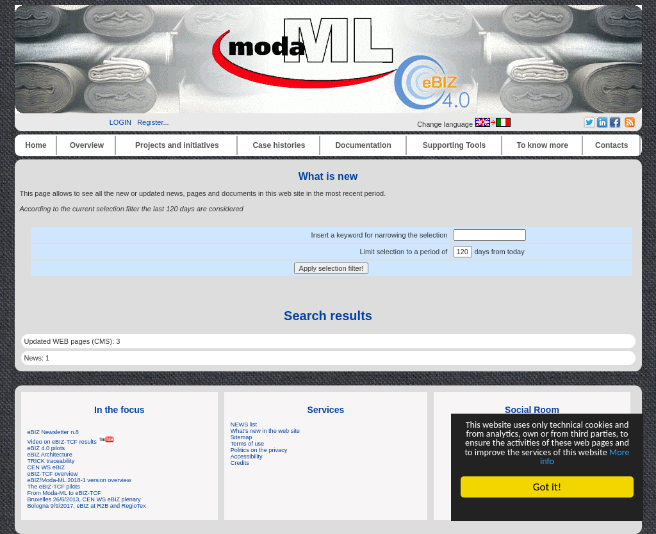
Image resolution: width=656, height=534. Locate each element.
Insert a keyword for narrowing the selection (379, 235)
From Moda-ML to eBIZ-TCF (64, 493)
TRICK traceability (51, 461)
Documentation (363, 145)
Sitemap (241, 437)
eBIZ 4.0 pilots (46, 448)
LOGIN (120, 122)
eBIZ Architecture (50, 454)
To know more (542, 145)
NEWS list (244, 424)
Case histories (278, 145)
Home (35, 145)
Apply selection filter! (331, 268)
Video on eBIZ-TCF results (71, 442)
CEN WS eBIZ (46, 467)
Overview (87, 145)
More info (549, 460)
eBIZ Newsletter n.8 (53, 432)
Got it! (549, 487)
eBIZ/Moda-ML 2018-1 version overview (79, 480)
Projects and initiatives (177, 145)
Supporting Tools (454, 145)
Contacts (611, 145)
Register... (153, 122)
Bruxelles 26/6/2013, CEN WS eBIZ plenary (84, 499)
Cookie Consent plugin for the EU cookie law (549, 509)
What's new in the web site (265, 431)
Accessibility (247, 456)
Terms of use (247, 444)
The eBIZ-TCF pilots (54, 486)
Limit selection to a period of (403, 251)
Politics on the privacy (259, 450)
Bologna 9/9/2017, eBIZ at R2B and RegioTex (87, 506)
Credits (240, 463)
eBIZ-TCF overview (53, 474)
